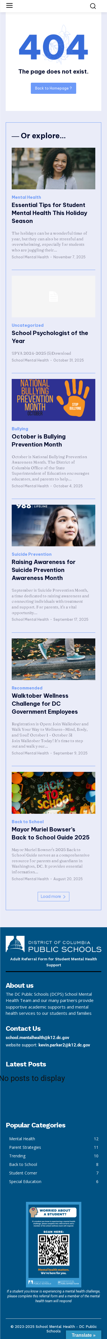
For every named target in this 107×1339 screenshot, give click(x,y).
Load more (53, 896)
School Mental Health (30, 257)
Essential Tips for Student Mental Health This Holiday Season (49, 212)
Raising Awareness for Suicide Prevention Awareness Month (44, 569)
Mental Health (26, 197)
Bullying (20, 429)
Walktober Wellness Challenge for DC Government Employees (45, 703)
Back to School (28, 821)
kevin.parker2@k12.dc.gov (64, 1045)
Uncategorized (28, 325)
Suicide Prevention (32, 554)
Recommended (27, 688)
